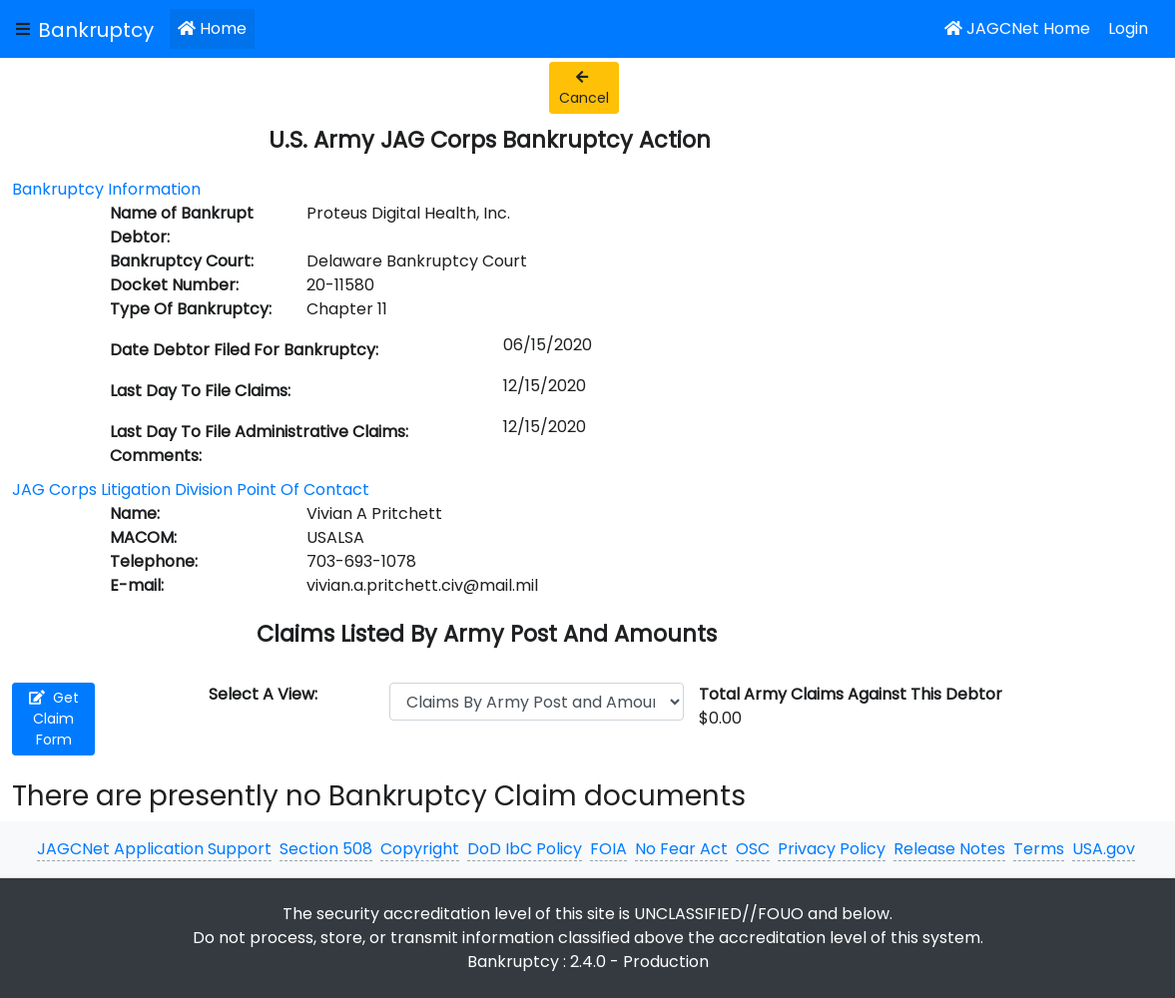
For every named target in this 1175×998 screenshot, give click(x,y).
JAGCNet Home (1017, 28)
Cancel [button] (584, 89)
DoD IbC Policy (524, 848)
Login (1128, 28)
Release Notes (949, 848)
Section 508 (326, 848)
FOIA (608, 848)
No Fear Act (681, 848)
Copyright (419, 848)
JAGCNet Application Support (154, 848)
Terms (1038, 848)
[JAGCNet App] (100, 29)
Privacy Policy (831, 848)
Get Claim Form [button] (54, 718)
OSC (753, 848)
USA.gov (1103, 848)
